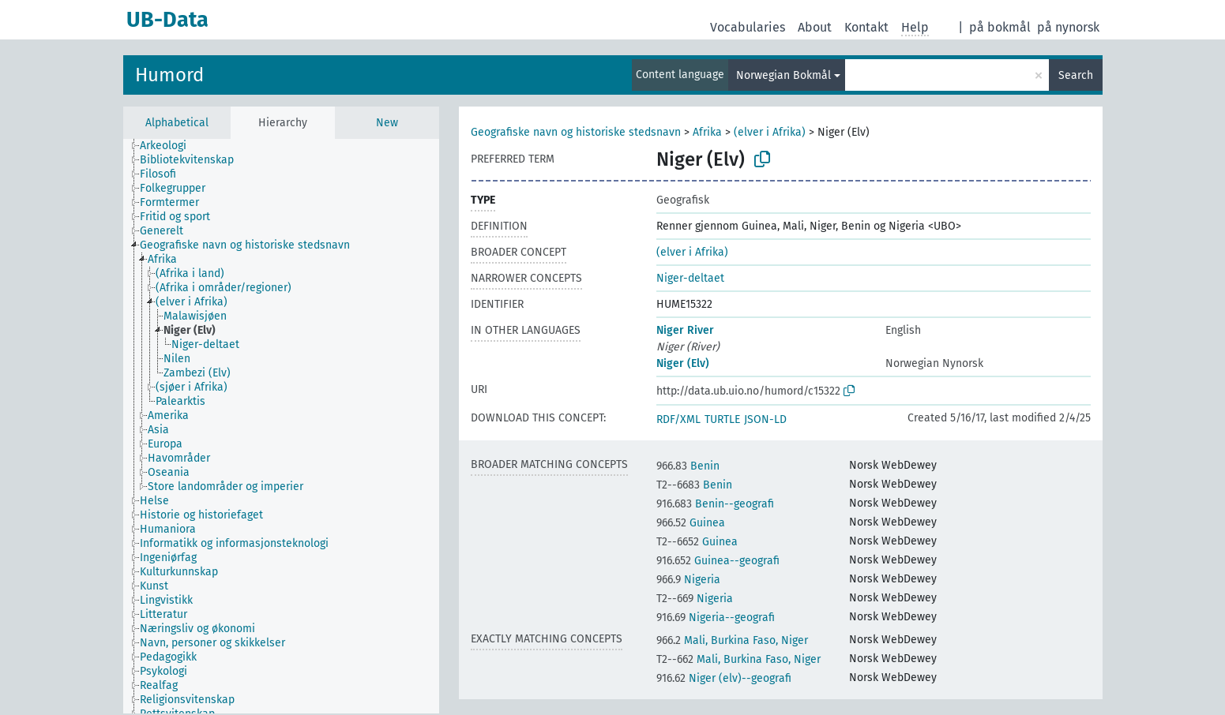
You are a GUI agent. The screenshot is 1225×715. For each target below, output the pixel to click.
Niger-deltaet (690, 278)
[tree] (281, 426)
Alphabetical (177, 122)
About (815, 27)
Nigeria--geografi (715, 617)
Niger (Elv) (682, 363)
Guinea (690, 523)
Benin (688, 466)
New (387, 122)
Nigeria (688, 579)
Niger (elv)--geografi (723, 678)
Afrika (707, 132)
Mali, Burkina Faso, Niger (732, 640)
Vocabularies (747, 27)
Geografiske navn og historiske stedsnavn (576, 132)
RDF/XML (678, 419)
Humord (169, 75)
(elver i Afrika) (770, 132)
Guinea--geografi (718, 560)
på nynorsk (1068, 27)
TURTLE (722, 419)
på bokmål (1000, 27)
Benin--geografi (715, 504)
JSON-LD (765, 419)
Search (1075, 75)
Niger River (685, 330)
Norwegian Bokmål (783, 75)
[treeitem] (170, 146)
